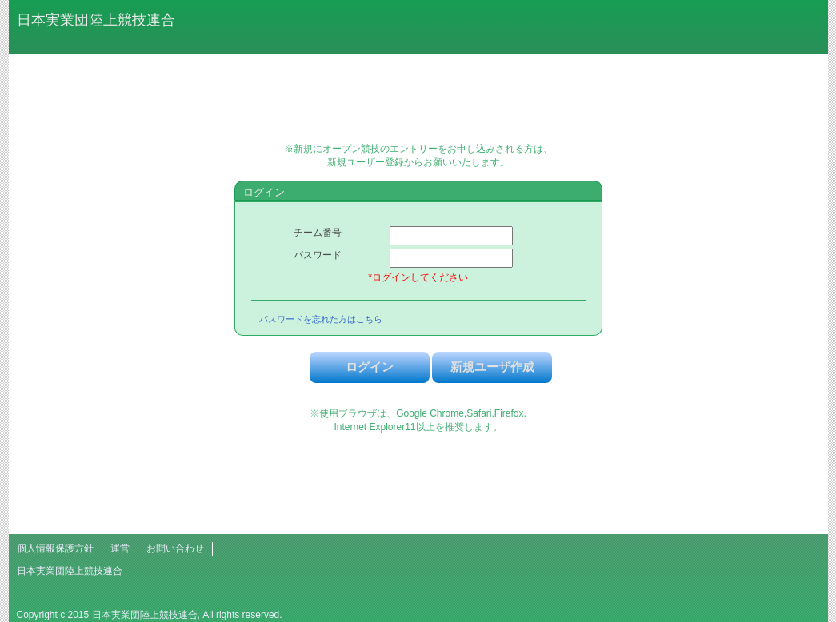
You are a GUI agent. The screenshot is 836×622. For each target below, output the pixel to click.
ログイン (370, 366)
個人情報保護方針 (55, 548)
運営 (120, 548)
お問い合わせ (175, 548)
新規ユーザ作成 (492, 366)
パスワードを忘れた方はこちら (320, 319)
